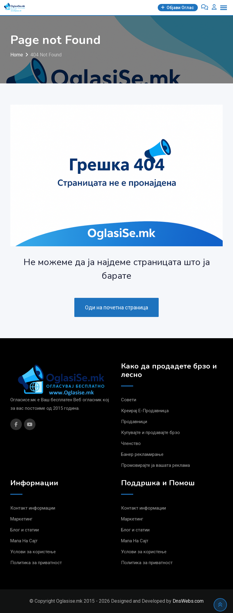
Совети (128, 399)
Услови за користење (33, 551)
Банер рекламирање (142, 454)
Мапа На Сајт (24, 541)
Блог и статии (24, 530)
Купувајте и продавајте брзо (150, 432)
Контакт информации (32, 508)
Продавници (134, 421)
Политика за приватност (36, 562)
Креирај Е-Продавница (145, 410)
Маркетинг (21, 519)
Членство (131, 443)
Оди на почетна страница (116, 307)
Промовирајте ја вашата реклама (155, 465)
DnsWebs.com (188, 601)
